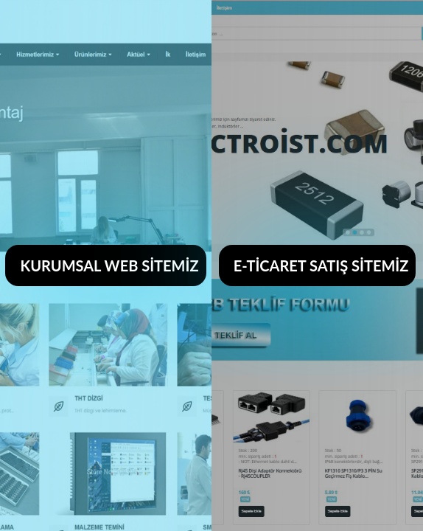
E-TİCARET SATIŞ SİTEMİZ (321, 265)
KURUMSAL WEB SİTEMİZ (109, 265)
